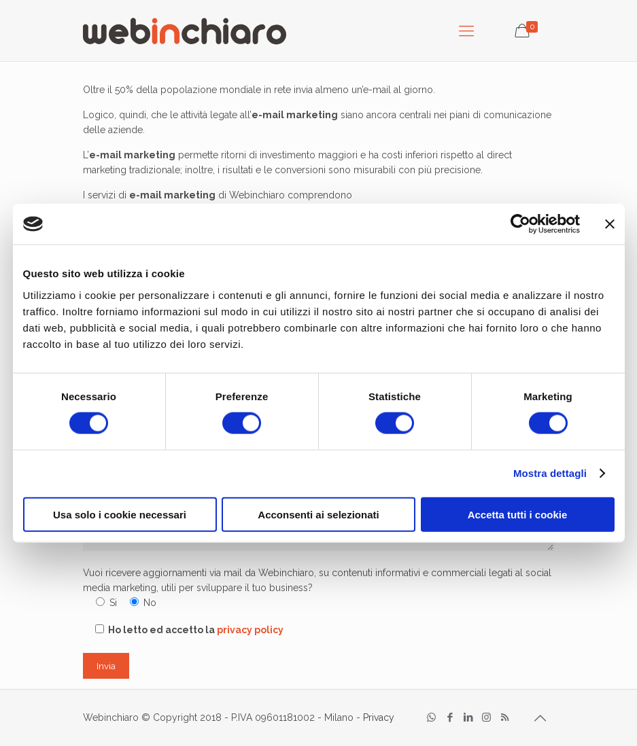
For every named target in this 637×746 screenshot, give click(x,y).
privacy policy (250, 629)
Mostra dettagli (550, 473)
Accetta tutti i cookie (518, 514)
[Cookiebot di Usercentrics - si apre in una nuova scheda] (520, 224)
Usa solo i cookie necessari (119, 514)
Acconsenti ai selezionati (318, 514)
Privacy (378, 717)
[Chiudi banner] (610, 224)
